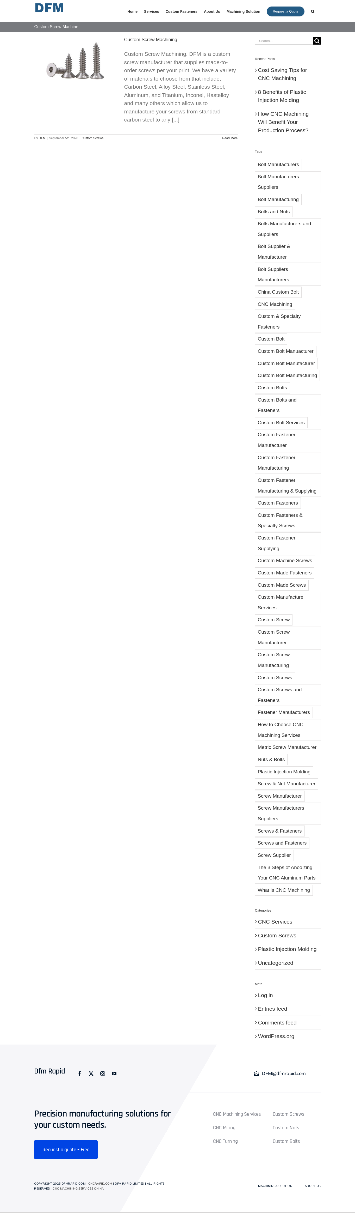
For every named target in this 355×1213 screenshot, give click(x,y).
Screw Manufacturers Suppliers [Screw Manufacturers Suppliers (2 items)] (281, 813)
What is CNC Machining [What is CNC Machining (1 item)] (284, 890)
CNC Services (275, 922)
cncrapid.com (100, 1183)
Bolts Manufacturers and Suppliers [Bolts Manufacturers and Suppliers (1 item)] (284, 229)
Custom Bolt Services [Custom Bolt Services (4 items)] (281, 422)
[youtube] (114, 1073)
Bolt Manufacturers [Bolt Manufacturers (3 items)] (278, 164)
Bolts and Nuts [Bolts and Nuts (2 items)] (274, 211)
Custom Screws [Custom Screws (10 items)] (275, 677)
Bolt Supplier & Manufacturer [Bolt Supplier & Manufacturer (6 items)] (274, 252)
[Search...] (284, 41)
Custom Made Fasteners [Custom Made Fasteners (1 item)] (285, 572)
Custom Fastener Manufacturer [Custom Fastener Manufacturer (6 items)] (277, 440)
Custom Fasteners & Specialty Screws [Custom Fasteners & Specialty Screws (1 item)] (280, 520)
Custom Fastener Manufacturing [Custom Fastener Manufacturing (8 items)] (277, 463)
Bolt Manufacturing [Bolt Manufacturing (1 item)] (278, 199)
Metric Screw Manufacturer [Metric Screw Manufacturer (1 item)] (287, 747)
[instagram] (102, 1073)
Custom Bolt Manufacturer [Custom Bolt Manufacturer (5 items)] (286, 363)
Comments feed (277, 1023)
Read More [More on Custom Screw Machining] (230, 138)
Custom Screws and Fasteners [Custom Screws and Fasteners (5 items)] (280, 695)
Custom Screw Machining (150, 39)
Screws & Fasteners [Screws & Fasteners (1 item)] (280, 831)
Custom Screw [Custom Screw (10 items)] (274, 619)
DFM (42, 138)
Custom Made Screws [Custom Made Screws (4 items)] (282, 585)
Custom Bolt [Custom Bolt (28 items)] (271, 339)
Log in (265, 995)
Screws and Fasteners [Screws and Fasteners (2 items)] (282, 843)
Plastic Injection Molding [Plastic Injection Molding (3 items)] (284, 771)
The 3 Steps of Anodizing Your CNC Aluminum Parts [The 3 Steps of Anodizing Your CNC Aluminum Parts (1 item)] (287, 873)
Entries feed (272, 1009)
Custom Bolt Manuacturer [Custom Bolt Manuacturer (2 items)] (286, 351)
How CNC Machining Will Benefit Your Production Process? (283, 122)
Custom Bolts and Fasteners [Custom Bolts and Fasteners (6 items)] (277, 405)
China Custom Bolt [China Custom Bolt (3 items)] (278, 292)
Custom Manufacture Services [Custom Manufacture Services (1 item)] (280, 602)
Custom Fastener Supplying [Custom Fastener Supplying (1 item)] (277, 543)
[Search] (317, 41)
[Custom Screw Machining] (76, 62)
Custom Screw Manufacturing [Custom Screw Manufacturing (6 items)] (274, 660)
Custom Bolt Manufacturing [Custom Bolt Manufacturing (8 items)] (287, 375)
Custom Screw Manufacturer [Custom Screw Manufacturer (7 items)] (274, 637)
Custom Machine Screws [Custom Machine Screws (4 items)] (285, 560)
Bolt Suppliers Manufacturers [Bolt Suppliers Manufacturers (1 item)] (273, 274)
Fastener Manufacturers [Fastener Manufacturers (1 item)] (284, 712)
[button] (312, 11)
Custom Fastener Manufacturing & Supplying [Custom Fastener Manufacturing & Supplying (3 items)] (287, 485)
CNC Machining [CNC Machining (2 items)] (275, 304)
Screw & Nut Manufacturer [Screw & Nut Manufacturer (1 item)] (287, 783)
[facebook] (79, 1073)
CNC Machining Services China (78, 1188)
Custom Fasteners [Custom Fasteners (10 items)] (278, 503)
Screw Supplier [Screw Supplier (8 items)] (274, 855)
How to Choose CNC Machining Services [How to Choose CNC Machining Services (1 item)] (280, 730)
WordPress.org (276, 1036)
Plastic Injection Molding (287, 949)
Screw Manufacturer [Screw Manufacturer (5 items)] (280, 796)
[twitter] (91, 1073)
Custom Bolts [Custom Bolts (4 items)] (272, 387)
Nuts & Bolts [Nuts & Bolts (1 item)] (271, 759)
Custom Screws (92, 138)
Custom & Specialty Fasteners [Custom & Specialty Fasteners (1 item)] (279, 321)
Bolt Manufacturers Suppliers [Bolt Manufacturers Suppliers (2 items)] (278, 182)
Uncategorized (275, 963)
